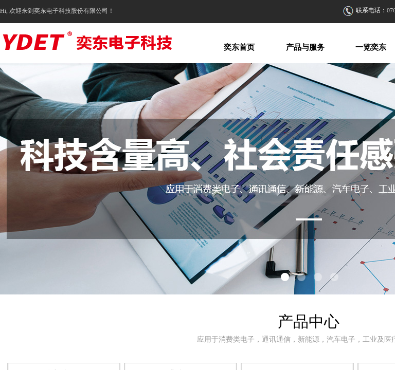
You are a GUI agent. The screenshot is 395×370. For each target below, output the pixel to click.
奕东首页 (239, 47)
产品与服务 (305, 47)
